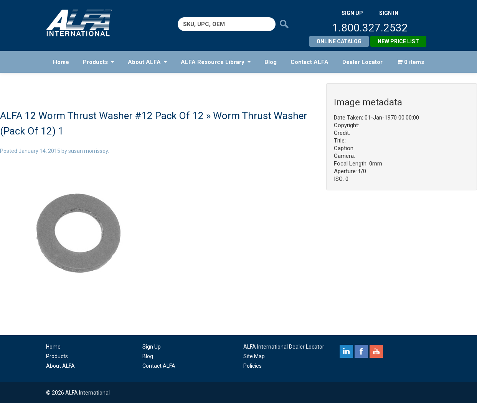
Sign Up (151, 347)
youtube (376, 351)
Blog (270, 62)
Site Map (254, 356)
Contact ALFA (309, 62)
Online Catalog (339, 41)
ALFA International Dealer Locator (283, 347)
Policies (252, 366)
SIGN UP (352, 13)
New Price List (398, 41)
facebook (361, 351)
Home (61, 62)
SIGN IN (388, 13)
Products (98, 62)
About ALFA (147, 62)
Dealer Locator (362, 62)
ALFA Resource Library (216, 62)
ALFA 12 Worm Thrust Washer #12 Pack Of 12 (102, 115)
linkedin (346, 351)
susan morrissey (88, 151)
